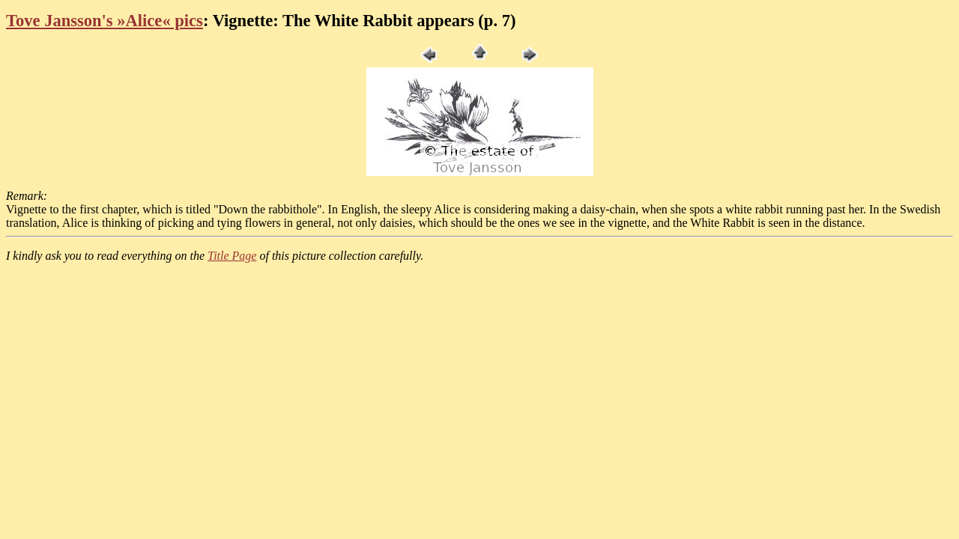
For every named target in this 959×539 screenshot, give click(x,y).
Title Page (232, 255)
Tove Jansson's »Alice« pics (104, 20)
